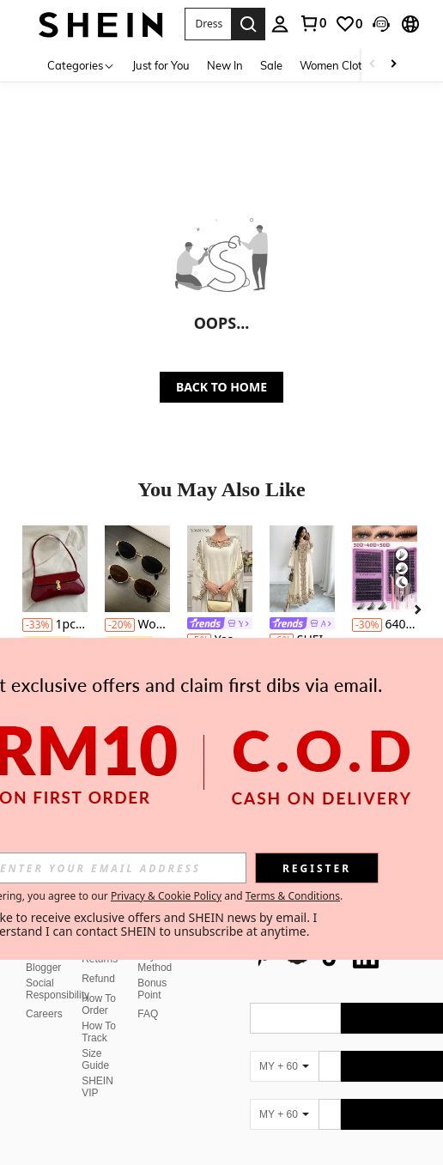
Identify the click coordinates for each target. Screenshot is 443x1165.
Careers (44, 973)
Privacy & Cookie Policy (166, 896)
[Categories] (81, 65)
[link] (348, 24)
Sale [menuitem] (271, 65)
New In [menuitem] (225, 65)
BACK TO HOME (221, 387)
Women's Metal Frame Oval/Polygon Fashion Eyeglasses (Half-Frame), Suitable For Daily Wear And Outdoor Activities (137, 624)
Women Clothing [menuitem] (342, 65)
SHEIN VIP (97, 1046)
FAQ (147, 973)
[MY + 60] (284, 1025)
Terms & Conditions (293, 896)
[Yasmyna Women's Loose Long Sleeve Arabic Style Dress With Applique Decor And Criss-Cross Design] (219, 568)
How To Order (99, 963)
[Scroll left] (373, 65)
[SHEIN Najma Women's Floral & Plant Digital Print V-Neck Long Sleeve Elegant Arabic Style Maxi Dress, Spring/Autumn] (302, 568)
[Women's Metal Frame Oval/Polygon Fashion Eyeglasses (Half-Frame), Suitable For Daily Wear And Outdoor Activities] (137, 568)
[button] (208, 24)
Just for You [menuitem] (161, 65)
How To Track (99, 991)
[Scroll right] (393, 65)
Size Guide (95, 1018)
